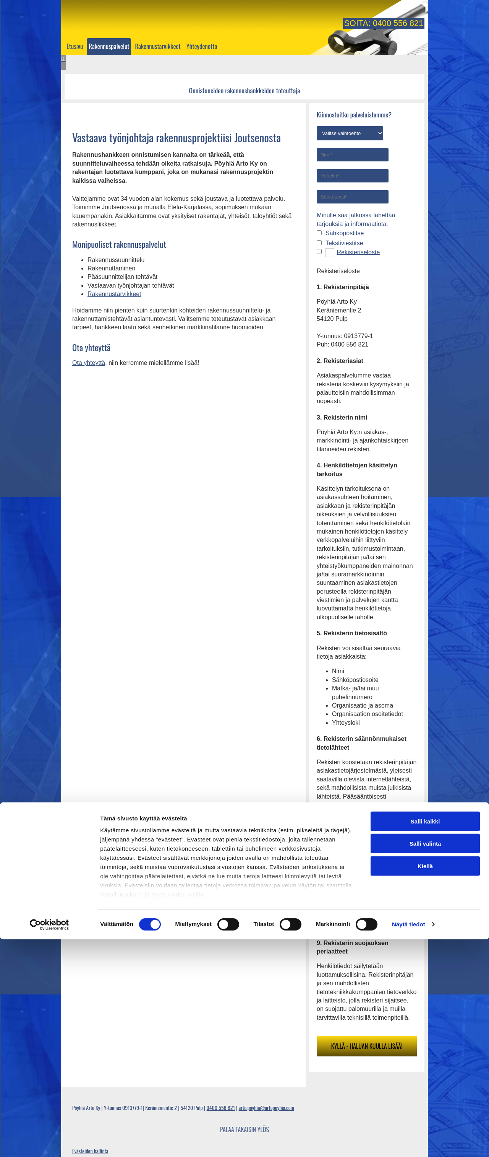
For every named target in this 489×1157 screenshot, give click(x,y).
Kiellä (425, 1084)
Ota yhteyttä (88, 363)
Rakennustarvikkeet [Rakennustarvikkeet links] (157, 46)
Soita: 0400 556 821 (383, 23)
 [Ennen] (62, 58)
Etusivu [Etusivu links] (74, 46)
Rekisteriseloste (358, 252)
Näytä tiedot (408, 1142)
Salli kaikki (425, 1039)
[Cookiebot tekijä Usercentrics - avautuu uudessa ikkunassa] (49, 1142)
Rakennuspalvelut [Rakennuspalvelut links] (109, 46)
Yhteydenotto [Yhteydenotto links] (201, 46)
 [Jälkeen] (64, 58)
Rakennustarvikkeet (114, 294)
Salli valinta (425, 1061)
